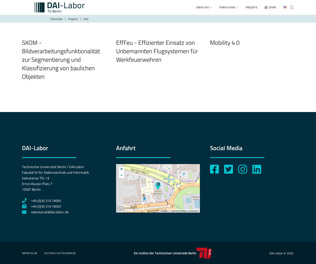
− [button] (121, 176)
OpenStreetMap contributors (185, 211)
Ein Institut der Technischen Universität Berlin (172, 253)
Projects (73, 22)
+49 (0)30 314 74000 (41, 201)
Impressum (29, 253)
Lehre (268, 9)
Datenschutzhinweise (60, 253)
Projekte (249, 9)
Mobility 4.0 (225, 45)
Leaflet (163, 211)
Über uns (200, 9)
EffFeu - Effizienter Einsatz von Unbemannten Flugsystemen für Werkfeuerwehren (157, 54)
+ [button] (121, 170)
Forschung (225, 9)
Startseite (56, 22)
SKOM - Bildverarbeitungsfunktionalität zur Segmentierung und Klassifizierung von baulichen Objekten (61, 62)
